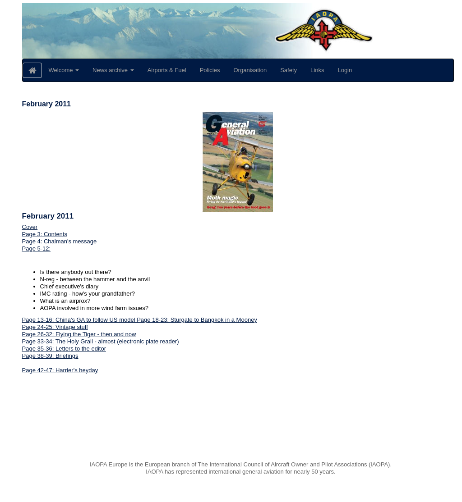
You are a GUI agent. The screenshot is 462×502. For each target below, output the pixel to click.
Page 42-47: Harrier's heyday (60, 370)
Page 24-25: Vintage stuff (55, 327)
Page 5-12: (36, 248)
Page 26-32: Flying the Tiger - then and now (79, 334)
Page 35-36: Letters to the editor (64, 348)
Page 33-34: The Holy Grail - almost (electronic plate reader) (100, 341)
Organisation (250, 70)
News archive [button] (113, 70)
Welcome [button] (64, 70)
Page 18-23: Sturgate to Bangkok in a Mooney (197, 319)
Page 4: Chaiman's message (59, 241)
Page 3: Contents (44, 234)
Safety (288, 70)
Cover (30, 227)
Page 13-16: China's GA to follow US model (79, 319)
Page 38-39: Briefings (50, 355)
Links (317, 70)
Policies (210, 70)
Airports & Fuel (167, 70)
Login (344, 70)
